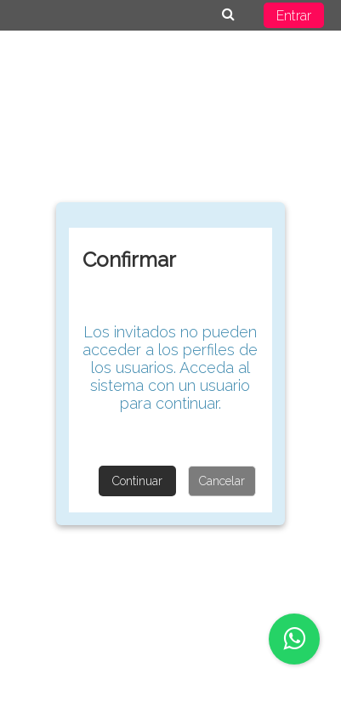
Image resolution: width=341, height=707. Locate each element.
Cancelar (222, 481)
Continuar (137, 481)
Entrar (293, 16)
